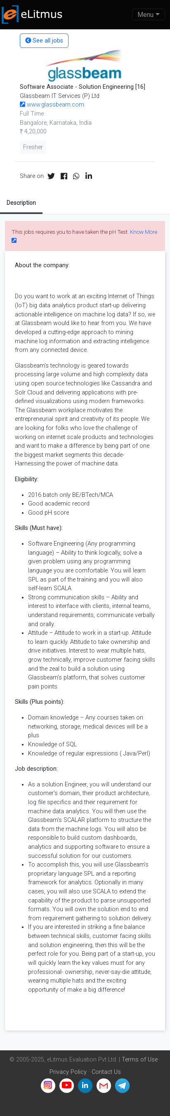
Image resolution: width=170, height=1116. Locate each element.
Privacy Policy (68, 1072)
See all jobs (44, 40)
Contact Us (106, 1072)
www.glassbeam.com (52, 104)
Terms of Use (140, 1059)
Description (21, 202)
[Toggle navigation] (148, 14)
